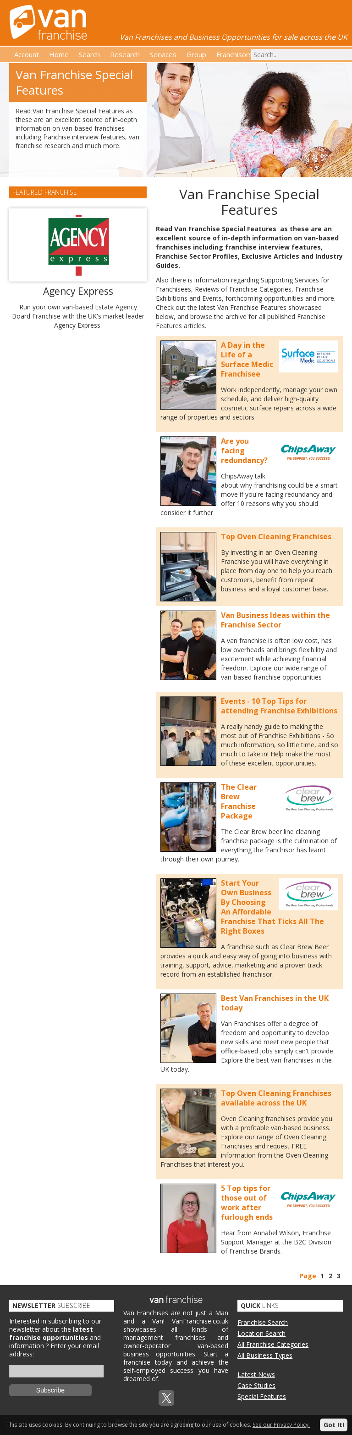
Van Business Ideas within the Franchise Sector (275, 620)
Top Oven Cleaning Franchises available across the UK (276, 1098)
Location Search (261, 1333)
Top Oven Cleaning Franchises (276, 536)
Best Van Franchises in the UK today (275, 1003)
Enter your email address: (54, 1349)
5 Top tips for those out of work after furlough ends (247, 1202)
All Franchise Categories (272, 1344)
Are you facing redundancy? (244, 450)
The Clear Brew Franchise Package (239, 801)
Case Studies (256, 1385)
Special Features (261, 1396)
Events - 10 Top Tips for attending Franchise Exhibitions (279, 706)
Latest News (256, 1374)
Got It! (334, 1424)
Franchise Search (262, 1322)
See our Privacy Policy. (281, 1425)
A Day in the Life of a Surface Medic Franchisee (247, 359)
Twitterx (166, 1398)
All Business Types (264, 1355)
